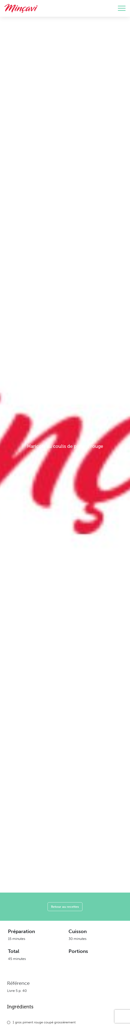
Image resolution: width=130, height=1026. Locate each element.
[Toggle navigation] (122, 8)
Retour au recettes (65, 906)
